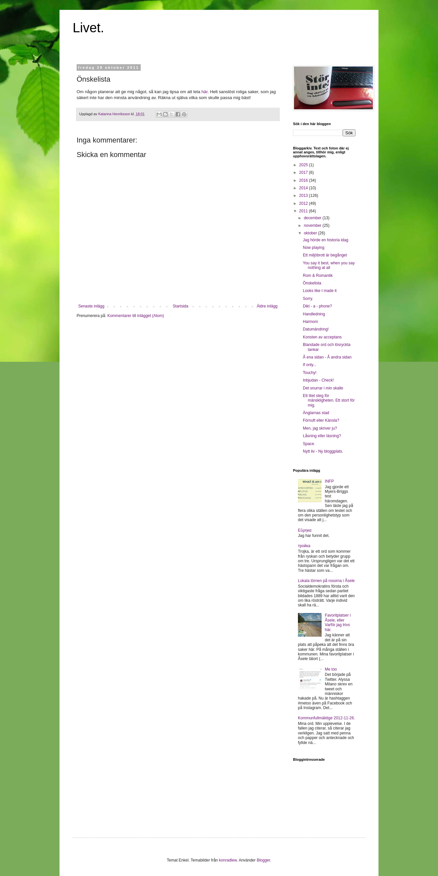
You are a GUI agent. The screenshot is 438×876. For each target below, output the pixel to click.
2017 (304, 172)
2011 (304, 211)
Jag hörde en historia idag (325, 240)
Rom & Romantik (318, 275)
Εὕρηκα (304, 530)
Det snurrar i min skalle (323, 388)
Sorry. (308, 298)
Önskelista (312, 283)
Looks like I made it (320, 290)
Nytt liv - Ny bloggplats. (323, 451)
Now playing (313, 247)
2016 (304, 180)
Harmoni (310, 321)
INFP (329, 481)
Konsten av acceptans (322, 337)
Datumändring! (316, 329)
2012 (304, 203)
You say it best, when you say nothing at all (329, 265)
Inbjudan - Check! (318, 380)
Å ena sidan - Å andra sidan (327, 357)
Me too (331, 669)
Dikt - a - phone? (317, 306)
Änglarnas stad (316, 413)
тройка (304, 546)
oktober (311, 233)
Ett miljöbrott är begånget (325, 255)
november (313, 225)
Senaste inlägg (91, 306)
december (313, 218)
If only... (309, 364)
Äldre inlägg (267, 306)
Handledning (314, 314)
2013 (304, 195)
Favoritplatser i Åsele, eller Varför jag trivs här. (338, 622)
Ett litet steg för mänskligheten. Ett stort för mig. (329, 400)
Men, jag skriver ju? (320, 428)
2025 (304, 165)
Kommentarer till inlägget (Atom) (135, 315)
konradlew (228, 860)
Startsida (180, 306)
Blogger (263, 860)
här (204, 91)
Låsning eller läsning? (322, 436)
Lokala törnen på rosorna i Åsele (326, 580)
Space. (309, 443)
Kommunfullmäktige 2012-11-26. (326, 718)
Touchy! (309, 372)
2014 (304, 188)
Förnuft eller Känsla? (321, 420)
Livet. (88, 27)
